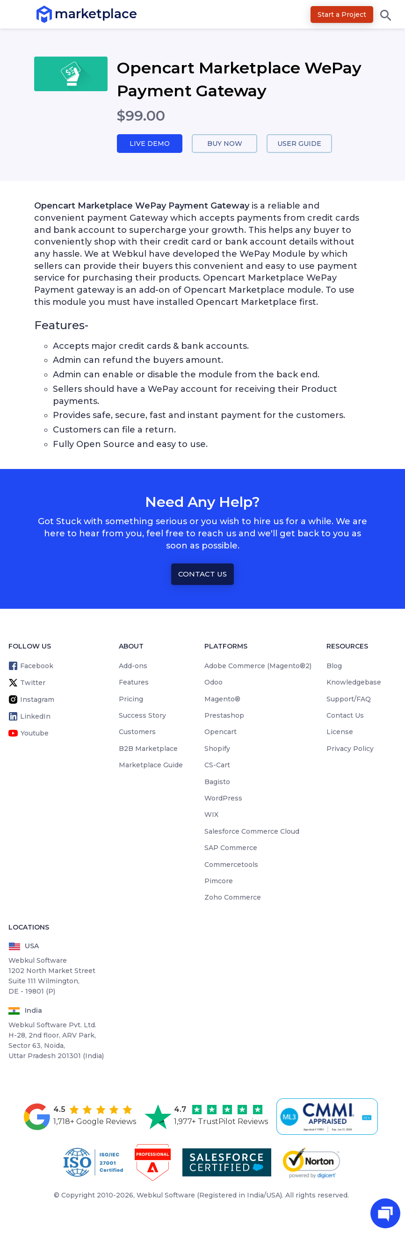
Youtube (35, 733)
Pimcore (218, 881)
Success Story (142, 716)
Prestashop (224, 716)
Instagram (37, 700)
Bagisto (217, 782)
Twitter (32, 683)
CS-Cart (217, 766)
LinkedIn (35, 717)
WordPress (223, 798)
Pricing (131, 699)
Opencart (220, 732)
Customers (137, 732)
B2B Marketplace (148, 749)
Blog (334, 666)
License (339, 732)
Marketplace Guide (151, 766)
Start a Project (342, 14)
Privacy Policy (350, 749)
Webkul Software (166, 1195)
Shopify (217, 749)
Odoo (213, 683)
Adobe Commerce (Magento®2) (257, 666)
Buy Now (224, 143)
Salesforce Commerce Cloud (251, 832)
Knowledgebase (353, 683)
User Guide (299, 143)
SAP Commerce (230, 848)
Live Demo (150, 143)
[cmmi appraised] (328, 1117)
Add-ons (133, 666)
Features (134, 683)
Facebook (36, 666)
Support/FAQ (348, 699)
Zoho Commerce (232, 898)
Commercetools (231, 865)
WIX (211, 815)
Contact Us (202, 574)
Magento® (222, 699)
